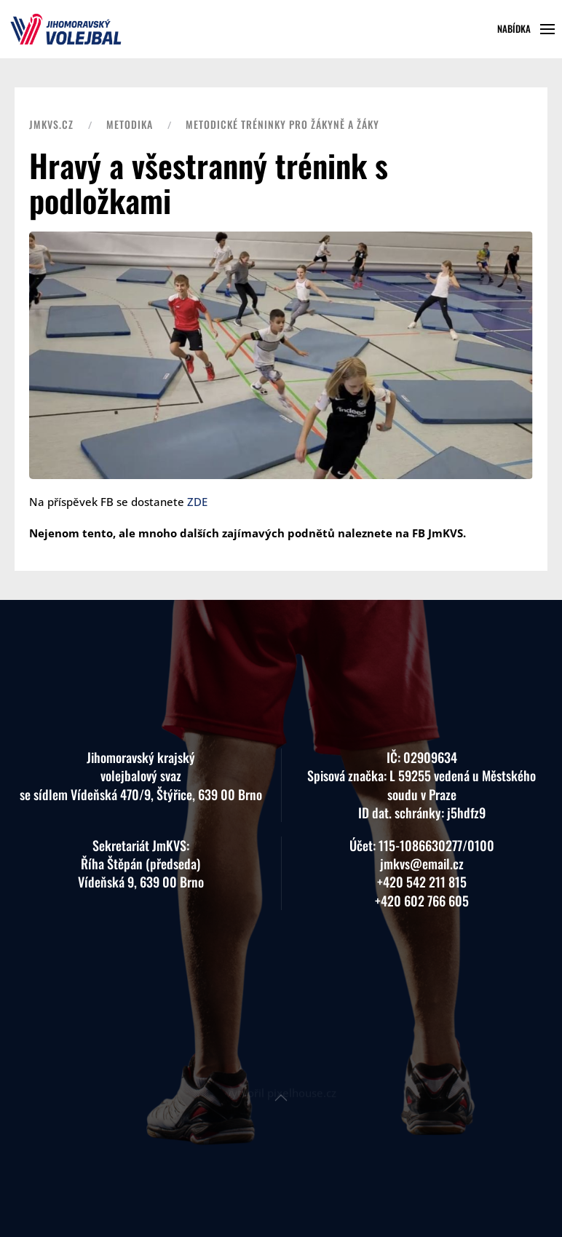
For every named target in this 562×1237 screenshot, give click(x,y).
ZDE (197, 501)
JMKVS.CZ (51, 124)
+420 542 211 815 (422, 856)
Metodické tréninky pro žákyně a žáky (282, 124)
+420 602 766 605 (422, 875)
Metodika (129, 124)
